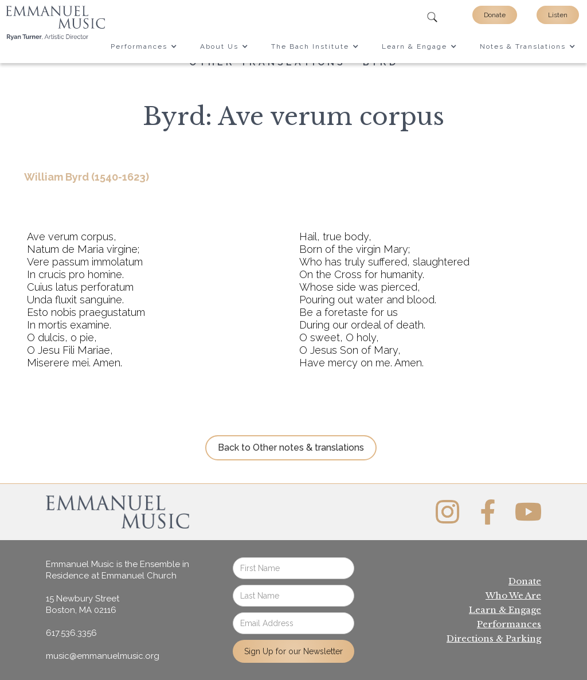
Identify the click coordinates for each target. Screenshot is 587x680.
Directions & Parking (494, 638)
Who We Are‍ (513, 595)
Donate (495, 15)
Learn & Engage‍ (505, 609)
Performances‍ (509, 624)
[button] (144, 46)
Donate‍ (524, 581)
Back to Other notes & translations (291, 447)
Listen (558, 15)
